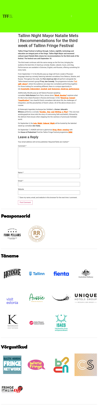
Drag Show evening (61, 130)
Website (21, 189)
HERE (70, 132)
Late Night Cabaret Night (44, 123)
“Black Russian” (60, 95)
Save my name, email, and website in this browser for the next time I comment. (48, 197)
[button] (71, 16)
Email (20, 181)
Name (21, 172)
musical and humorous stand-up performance (50, 89)
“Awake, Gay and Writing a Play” (53, 112)
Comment (22, 146)
